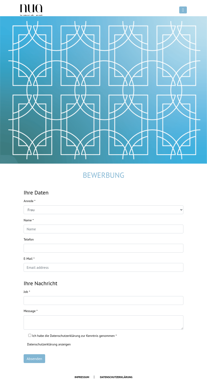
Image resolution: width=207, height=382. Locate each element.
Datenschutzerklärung (116, 377)
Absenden (34, 358)
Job (27, 292)
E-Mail (29, 259)
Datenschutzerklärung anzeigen (49, 344)
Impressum (82, 377)
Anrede (29, 201)
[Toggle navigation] (183, 9)
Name (29, 220)
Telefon (29, 239)
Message (31, 311)
